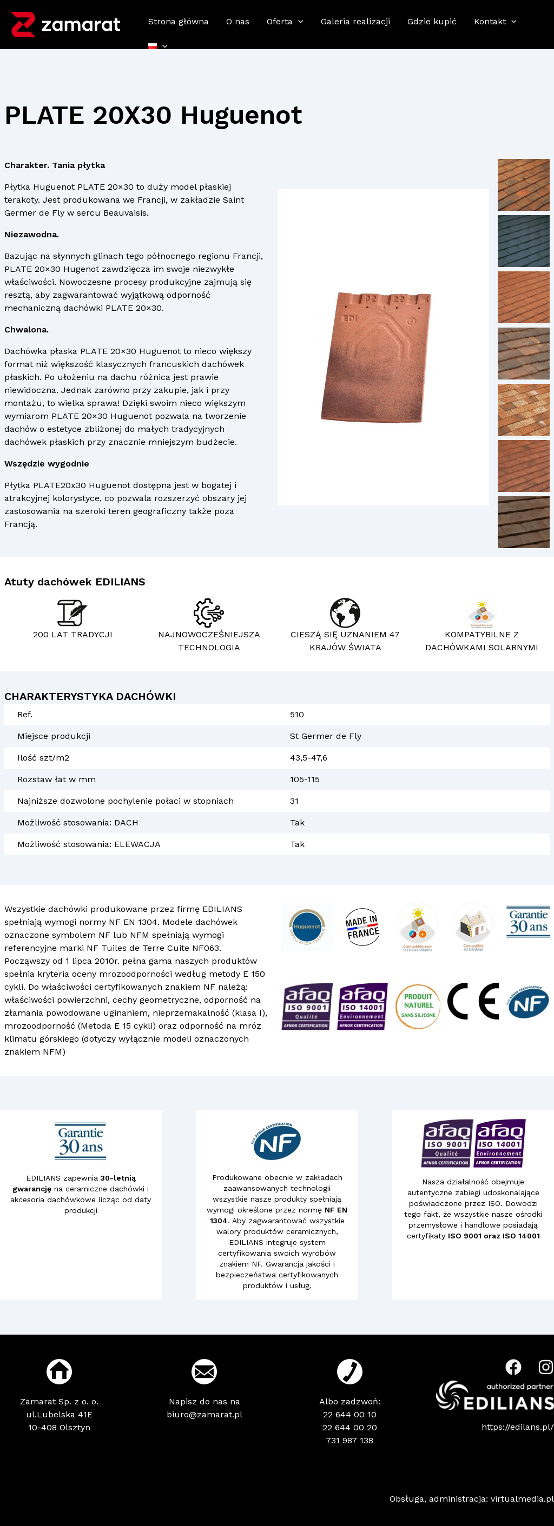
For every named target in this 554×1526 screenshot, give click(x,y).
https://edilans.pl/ (518, 1427)
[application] (298, 21)
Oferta (285, 21)
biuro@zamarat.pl (204, 1414)
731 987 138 (349, 1440)
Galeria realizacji (355, 21)
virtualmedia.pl (522, 1499)
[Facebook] (513, 1367)
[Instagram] (546, 1367)
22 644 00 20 (349, 1427)
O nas (237, 21)
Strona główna (178, 21)
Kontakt (495, 21)
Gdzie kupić (432, 21)
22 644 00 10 (350, 1414)
